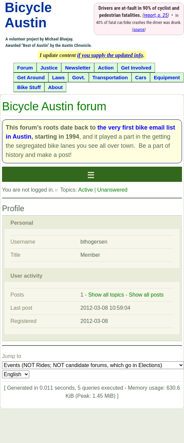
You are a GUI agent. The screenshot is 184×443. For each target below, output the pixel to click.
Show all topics (106, 295)
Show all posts (146, 295)
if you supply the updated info (110, 55)
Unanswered (112, 190)
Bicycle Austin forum (54, 106)
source (138, 29)
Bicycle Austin (28, 15)
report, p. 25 (156, 15)
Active (85, 190)
